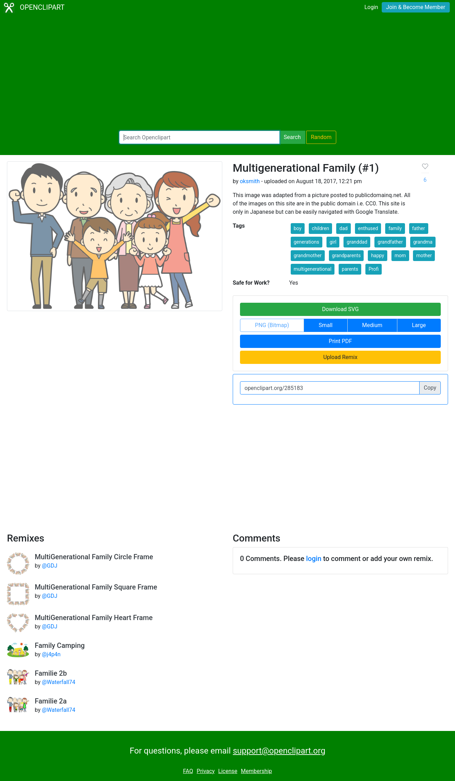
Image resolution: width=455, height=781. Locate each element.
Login (371, 7)
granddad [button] (357, 242)
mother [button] (424, 255)
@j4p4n (51, 654)
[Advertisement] (227, 73)
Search (292, 137)
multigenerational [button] (313, 269)
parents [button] (350, 269)
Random (321, 137)
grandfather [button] (390, 242)
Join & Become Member (415, 7)
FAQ (188, 771)
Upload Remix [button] (340, 357)
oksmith (249, 181)
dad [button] (343, 228)
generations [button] (306, 242)
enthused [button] (368, 228)
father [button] (418, 228)
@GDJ (49, 565)
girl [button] (333, 242)
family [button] (395, 228)
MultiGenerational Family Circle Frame (94, 557)
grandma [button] (422, 242)
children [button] (320, 228)
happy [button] (377, 255)
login (313, 558)
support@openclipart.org (279, 751)
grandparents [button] (346, 255)
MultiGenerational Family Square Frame (96, 587)
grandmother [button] (308, 255)
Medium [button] (372, 325)
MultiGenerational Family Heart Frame (93, 617)
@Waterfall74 (58, 682)
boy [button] (297, 228)
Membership (256, 771)
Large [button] (419, 325)
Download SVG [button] (340, 309)
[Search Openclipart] (199, 137)
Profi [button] (374, 269)
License (227, 771)
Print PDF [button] (340, 341)
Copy (430, 387)
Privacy (206, 771)
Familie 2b (51, 673)
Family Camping (60, 645)
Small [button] (325, 325)
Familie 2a (51, 701)
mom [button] (400, 255)
